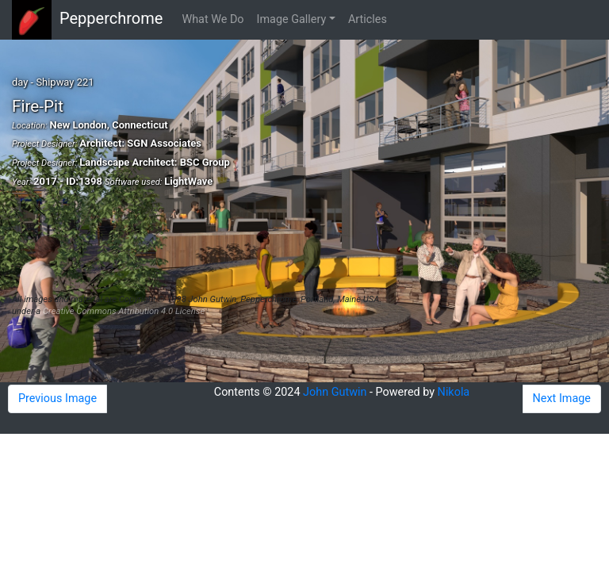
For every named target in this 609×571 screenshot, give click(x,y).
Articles (367, 19)
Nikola (454, 392)
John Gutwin (334, 392)
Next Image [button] (562, 398)
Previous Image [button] (57, 398)
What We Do (212, 19)
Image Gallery (292, 19)
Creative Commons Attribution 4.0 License (124, 311)
